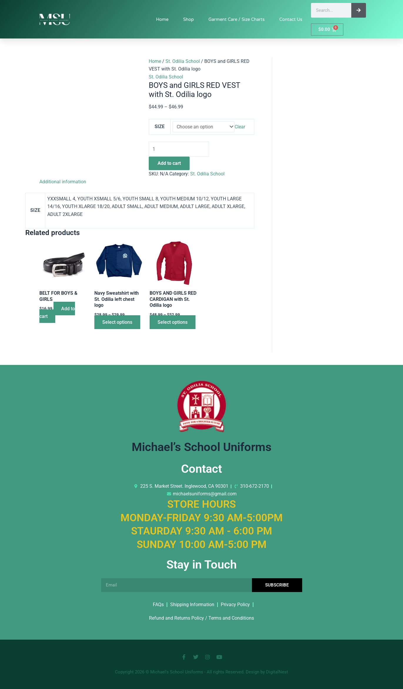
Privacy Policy (235, 604)
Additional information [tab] (62, 182)
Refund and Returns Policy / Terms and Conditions (201, 618)
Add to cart (169, 163)
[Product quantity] (179, 149)
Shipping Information (192, 604)
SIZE (160, 126)
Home (162, 19)
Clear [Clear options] (240, 127)
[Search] (358, 10)
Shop (188, 19)
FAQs (158, 604)
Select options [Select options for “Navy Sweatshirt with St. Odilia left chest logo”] (118, 323)
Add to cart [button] (57, 312)
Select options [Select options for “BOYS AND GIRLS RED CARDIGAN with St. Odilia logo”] (173, 323)
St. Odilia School (182, 61)
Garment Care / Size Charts (236, 19)
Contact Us (290, 19)
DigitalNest (277, 672)
